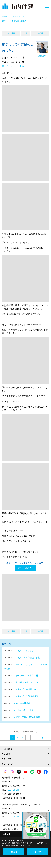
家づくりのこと (9, 66)
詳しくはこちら (26, 568)
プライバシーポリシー (28, 843)
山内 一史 (24, 66)
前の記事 (11, 33)
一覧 (25, 33)
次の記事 (39, 33)
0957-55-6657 (14, 790)
